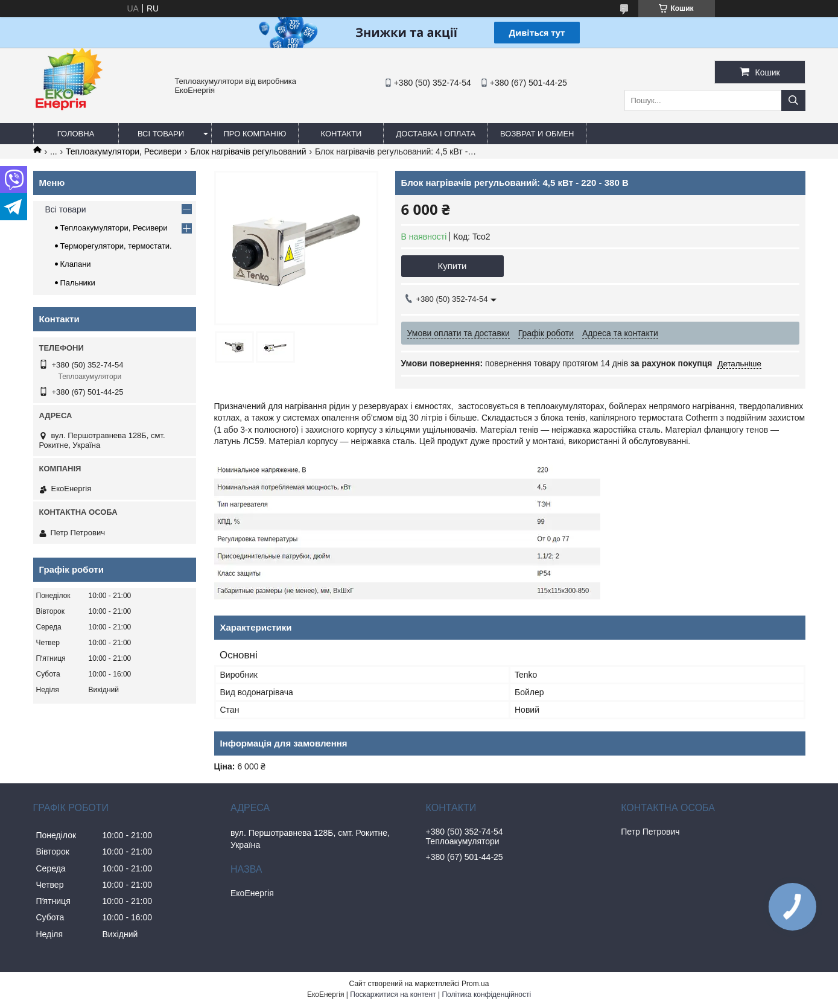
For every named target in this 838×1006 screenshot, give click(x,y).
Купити (452, 266)
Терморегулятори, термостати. (116, 245)
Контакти (340, 133)
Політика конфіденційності (486, 994)
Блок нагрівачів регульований (248, 151)
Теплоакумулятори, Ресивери (124, 151)
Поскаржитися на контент (393, 994)
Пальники (77, 282)
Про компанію (255, 133)
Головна (76, 133)
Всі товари (161, 133)
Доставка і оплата (435, 133)
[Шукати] (793, 100)
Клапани (75, 264)
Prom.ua (475, 983)
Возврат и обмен (537, 133)
